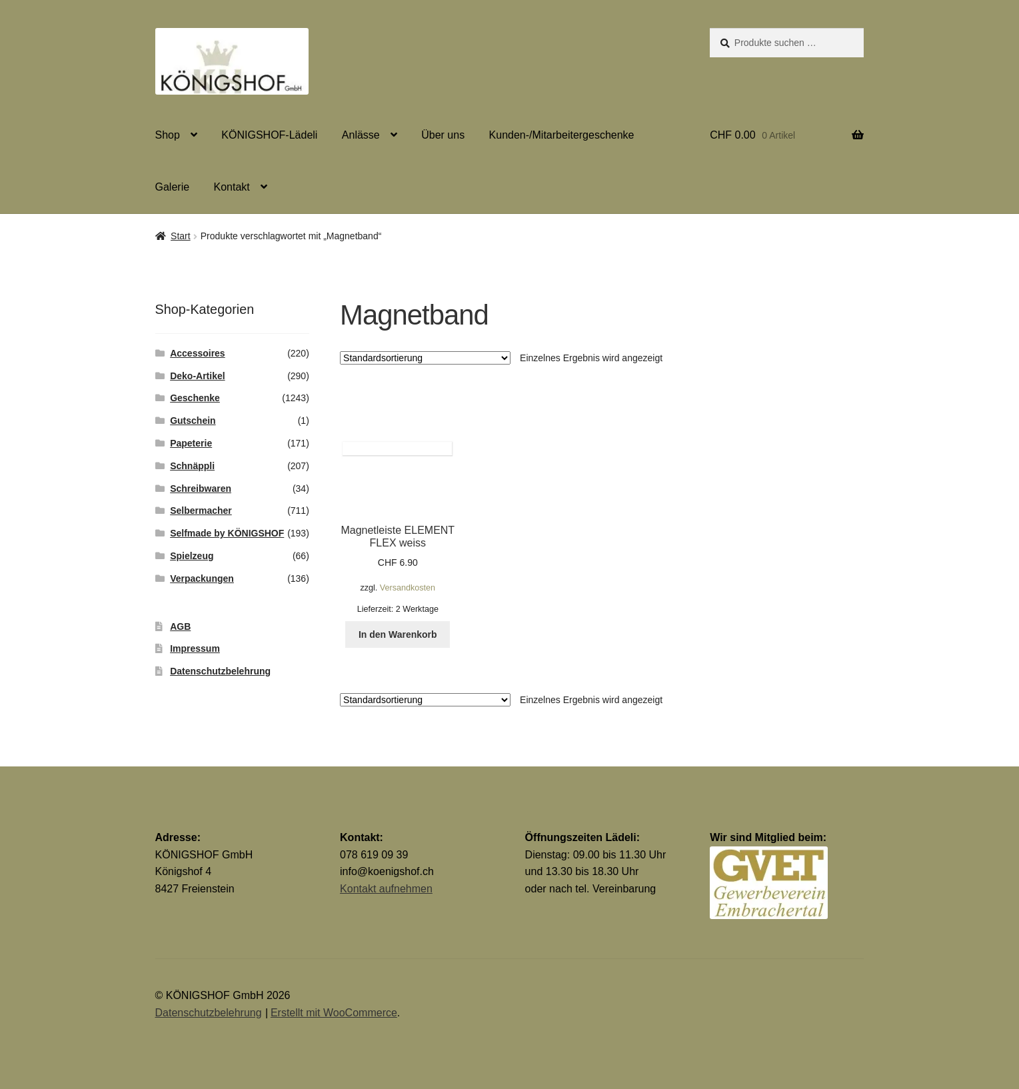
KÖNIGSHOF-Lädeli (269, 135)
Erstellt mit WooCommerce (334, 1012)
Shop (167, 135)
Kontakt (232, 187)
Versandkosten (407, 587)
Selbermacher (201, 510)
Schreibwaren (200, 488)
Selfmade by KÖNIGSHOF (227, 533)
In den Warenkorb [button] (398, 634)
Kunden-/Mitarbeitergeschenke (561, 135)
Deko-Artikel (197, 376)
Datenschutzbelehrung (220, 671)
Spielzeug (191, 555)
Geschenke (195, 398)
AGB (180, 626)
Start (181, 236)
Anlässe (361, 135)
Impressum (195, 648)
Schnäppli (192, 466)
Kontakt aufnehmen (386, 888)
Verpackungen (202, 578)
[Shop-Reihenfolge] (425, 358)
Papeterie (191, 443)
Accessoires (197, 353)
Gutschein (192, 420)
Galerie (172, 187)
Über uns (443, 135)
